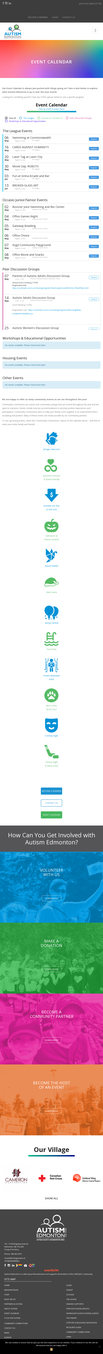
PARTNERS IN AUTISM (13, 1304)
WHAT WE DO (10, 1299)
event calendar (51, 814)
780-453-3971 (16, 1254)
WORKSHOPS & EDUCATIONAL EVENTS (82, 1313)
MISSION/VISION (11, 1290)
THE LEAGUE (71, 1299)
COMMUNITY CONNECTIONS (16, 1323)
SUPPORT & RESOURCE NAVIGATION (81, 1323)
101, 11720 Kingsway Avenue (16, 1244)
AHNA (68, 1337)
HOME (7, 1285)
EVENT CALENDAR (11, 1313)
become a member (51, 791)
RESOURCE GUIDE (73, 1327)
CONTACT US (9, 1328)
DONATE (7, 1337)
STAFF (6, 1294)
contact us (51, 803)
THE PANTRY (71, 1318)
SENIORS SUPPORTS (75, 1304)
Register (94, 139)
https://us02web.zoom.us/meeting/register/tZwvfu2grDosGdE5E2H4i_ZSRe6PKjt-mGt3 (50, 288)
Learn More (51, 898)
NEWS (6, 1333)
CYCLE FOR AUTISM (12, 1318)
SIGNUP (69, 1290)
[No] (99, 1346)
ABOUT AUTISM (10, 1308)
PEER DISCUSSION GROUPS (77, 1308)
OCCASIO (70, 1294)
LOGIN (69, 1285)
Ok (51, 1349)
